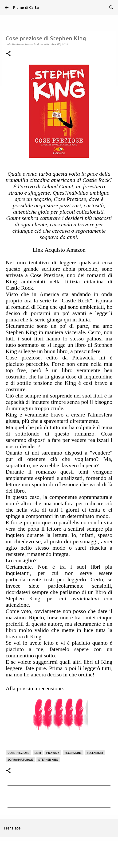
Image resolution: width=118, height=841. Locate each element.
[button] (8, 54)
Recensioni (95, 752)
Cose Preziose (18, 752)
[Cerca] (111, 7)
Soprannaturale (20, 759)
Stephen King (48, 759)
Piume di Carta (26, 7)
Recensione (73, 752)
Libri (38, 752)
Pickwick (52, 752)
